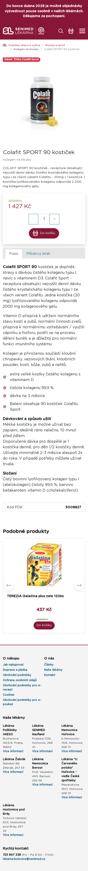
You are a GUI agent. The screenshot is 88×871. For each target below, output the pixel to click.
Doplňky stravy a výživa (24, 45)
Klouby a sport (55, 45)
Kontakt (49, 675)
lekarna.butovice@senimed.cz (24, 859)
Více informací (42, 751)
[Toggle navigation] (81, 31)
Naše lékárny (53, 669)
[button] (9, 585)
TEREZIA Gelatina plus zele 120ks (35, 596)
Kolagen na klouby (26, 49)
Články (49, 664)
